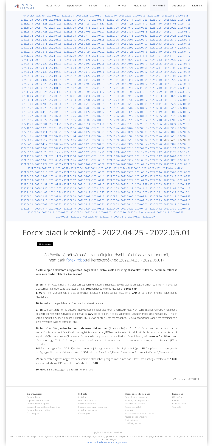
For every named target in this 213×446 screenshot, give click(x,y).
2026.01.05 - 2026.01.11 (120, 19)
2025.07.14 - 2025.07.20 (91, 35)
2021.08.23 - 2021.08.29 (177, 160)
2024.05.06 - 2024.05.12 (62, 76)
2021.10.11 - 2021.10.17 (148, 156)
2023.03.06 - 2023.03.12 (177, 112)
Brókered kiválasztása (135, 403)
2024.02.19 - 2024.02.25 (34, 84)
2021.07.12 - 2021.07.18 (177, 164)
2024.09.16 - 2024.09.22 (34, 63)
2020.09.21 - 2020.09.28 (34, 196)
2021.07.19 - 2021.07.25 (148, 164)
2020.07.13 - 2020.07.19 (148, 200)
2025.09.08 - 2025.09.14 (62, 31)
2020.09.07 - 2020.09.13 (91, 196)
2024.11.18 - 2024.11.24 (148, 55)
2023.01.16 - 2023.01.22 (34, 120)
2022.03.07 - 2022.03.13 (177, 144)
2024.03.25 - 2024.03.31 (62, 80)
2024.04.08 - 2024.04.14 (177, 76)
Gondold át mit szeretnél (136, 397)
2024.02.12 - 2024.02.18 (62, 84)
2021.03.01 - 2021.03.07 (62, 180)
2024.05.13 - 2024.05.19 (34, 76)
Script (108, 5)
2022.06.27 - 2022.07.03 (120, 136)
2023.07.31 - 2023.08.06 (91, 100)
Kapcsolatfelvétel (133, 406)
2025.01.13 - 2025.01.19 (148, 51)
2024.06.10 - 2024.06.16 (91, 71)
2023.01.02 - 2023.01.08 (91, 120)
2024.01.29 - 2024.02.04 (120, 84)
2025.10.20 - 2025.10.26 (62, 27)
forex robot (76, 260)
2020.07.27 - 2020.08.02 (91, 200)
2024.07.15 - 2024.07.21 (120, 68)
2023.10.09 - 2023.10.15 (34, 96)
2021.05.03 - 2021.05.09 (177, 172)
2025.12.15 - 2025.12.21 (34, 23)
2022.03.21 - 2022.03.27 (120, 144)
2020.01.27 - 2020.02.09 (141, 216)
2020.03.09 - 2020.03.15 (41, 212)
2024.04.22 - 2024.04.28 (120, 76)
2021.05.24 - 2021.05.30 (91, 172)
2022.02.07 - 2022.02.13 (120, 148)
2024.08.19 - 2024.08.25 (148, 63)
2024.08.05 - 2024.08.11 (34, 68)
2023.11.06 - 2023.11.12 (91, 92)
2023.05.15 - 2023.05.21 (62, 108)
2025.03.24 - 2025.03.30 (34, 47)
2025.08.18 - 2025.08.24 (148, 31)
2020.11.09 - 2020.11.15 (177, 188)
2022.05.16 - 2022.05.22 (91, 140)
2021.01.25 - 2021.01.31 (34, 184)
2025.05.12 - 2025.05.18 (177, 39)
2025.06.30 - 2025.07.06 (148, 35)
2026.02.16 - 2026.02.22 (117, 15)
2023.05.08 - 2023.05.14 (91, 108)
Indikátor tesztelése (87, 410)
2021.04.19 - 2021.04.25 (62, 176)
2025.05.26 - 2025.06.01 (120, 39)
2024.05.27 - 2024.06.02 (148, 71)
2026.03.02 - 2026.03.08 (60, 15)
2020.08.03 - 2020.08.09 (62, 200)
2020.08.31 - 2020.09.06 (120, 196)
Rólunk (175, 400)
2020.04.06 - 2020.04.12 (148, 208)
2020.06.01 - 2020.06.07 (148, 204)
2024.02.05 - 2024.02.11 (91, 84)
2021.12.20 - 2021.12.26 (91, 152)
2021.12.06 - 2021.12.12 (148, 152)
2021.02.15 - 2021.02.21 (120, 180)
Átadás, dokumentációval (136, 416)
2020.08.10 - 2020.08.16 (34, 200)
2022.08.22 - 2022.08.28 (91, 132)
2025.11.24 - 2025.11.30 (91, 23)
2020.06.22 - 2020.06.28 (62, 204)
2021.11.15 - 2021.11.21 (34, 156)
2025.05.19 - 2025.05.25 (148, 39)
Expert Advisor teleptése (38, 403)
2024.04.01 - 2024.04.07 (34, 80)
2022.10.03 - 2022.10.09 (91, 128)
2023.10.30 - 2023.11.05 (120, 92)
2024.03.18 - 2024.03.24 (91, 80)
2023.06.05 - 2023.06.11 (148, 104)
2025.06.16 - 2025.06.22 (34, 39)
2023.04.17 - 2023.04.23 (177, 108)
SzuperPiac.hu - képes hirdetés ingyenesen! (106, 442)
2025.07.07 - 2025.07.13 (120, 35)
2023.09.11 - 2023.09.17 (91, 96)
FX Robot (122, 5)
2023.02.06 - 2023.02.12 (120, 116)
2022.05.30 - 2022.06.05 (62, 140)
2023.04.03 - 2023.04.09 (62, 112)
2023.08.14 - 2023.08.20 (34, 100)
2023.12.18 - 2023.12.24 (91, 88)
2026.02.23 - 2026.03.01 (89, 15)
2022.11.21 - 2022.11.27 (62, 124)
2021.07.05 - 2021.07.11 (41, 168)
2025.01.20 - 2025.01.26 (120, 51)
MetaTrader (140, 5)
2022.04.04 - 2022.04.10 (62, 144)
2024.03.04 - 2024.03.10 (148, 80)
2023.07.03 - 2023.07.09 (34, 104)
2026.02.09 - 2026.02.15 (146, 15)
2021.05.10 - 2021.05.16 (148, 172)
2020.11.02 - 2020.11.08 (34, 192)
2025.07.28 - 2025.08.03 (62, 35)
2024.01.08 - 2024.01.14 (34, 88)
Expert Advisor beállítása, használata (43, 406)
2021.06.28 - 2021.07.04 (69, 168)
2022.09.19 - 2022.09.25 (148, 128)
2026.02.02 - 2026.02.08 (175, 15)
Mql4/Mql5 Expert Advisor (38, 400)
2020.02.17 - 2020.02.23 (170, 212)
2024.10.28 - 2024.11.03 (62, 60)
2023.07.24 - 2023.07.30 (120, 100)
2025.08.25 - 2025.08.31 (120, 31)
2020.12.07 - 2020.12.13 (62, 188)
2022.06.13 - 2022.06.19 (177, 136)
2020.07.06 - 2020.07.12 (177, 200)
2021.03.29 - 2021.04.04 (120, 176)
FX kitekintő (159, 5)
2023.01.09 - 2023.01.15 (62, 120)
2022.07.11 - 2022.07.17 (91, 136)
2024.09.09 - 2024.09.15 (62, 63)
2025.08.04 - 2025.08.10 (34, 35)
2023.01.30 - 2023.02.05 (148, 116)
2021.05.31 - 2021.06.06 (62, 172)
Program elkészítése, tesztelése (139, 413)
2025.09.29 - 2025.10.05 (148, 27)
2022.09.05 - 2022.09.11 (34, 132)
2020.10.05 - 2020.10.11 (148, 192)
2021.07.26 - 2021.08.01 (120, 164)
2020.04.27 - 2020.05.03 (91, 208)
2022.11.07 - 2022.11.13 (120, 124)
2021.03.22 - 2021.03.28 (148, 176)
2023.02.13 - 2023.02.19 (91, 116)
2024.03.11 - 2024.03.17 (120, 80)
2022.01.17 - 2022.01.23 (34, 152)
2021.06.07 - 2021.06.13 (34, 172)
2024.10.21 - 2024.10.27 (91, 60)
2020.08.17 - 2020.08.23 (177, 196)
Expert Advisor (75, 5)
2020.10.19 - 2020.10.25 (91, 192)
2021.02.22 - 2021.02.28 (91, 180)
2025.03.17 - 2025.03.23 (62, 47)
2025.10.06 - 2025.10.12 (120, 27)
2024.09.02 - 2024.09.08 (91, 63)
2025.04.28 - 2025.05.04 (62, 43)
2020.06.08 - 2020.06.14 (120, 204)
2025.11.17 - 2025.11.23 (120, 23)
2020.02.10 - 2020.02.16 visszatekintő (134, 212)
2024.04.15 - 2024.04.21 (148, 76)
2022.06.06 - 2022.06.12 (34, 140)
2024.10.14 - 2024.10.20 (120, 60)
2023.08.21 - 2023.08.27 (177, 96)
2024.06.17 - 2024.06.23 (62, 71)
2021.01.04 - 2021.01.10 (120, 184)
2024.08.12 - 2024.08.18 (177, 63)
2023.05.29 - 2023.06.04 (177, 104)
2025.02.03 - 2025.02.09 (62, 51)
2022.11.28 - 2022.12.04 (34, 124)
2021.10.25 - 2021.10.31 (91, 156)
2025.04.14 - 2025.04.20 (120, 43)
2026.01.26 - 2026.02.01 (34, 19)
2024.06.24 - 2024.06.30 (34, 71)
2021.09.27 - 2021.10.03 (34, 160)
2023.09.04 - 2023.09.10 (120, 96)
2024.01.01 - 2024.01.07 (62, 88)
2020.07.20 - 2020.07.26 (120, 200)
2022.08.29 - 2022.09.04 (62, 132)
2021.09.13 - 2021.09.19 (91, 160)
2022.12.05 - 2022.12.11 (177, 120)
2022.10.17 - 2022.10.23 (34, 128)
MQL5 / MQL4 (53, 5)
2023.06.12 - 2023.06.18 (120, 104)
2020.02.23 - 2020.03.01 (98, 212)
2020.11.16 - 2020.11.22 (148, 188)
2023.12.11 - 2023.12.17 (120, 88)
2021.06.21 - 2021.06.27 (98, 168)
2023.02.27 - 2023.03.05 (34, 116)
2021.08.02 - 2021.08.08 (91, 164)
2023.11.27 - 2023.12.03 (177, 88)
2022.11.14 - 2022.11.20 (91, 124)
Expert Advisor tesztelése (38, 410)
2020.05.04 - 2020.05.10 (62, 208)
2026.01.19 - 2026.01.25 (62, 19)
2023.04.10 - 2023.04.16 (34, 112)
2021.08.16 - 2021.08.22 (34, 164)
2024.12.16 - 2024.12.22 (91, 55)
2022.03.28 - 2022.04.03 (91, 144)
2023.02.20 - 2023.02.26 (62, 116)
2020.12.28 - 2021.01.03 (148, 184)
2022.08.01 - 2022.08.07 (177, 132)
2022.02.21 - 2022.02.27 (62, 148)
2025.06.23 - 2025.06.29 (177, 35)
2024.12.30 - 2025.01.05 (34, 55)
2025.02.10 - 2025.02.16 (34, 51)
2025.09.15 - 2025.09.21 (34, 31)
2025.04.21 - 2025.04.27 (91, 43)
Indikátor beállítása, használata (92, 406)
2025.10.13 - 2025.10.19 (91, 27)
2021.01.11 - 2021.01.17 (91, 184)
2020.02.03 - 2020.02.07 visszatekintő (77, 216)
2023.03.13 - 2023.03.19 (148, 112)
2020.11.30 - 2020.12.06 (91, 188)
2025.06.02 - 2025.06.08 (91, 39)
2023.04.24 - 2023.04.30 (148, 108)
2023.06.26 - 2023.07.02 (62, 104)
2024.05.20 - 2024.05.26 (177, 71)
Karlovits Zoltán (179, 403)
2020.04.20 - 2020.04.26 (120, 208)
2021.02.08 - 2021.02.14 (148, 180)
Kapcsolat (197, 5)
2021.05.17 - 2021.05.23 (120, 172)
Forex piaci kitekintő (34, 15)
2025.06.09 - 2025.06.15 (62, 39)
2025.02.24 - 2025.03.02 (148, 47)
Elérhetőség (177, 397)
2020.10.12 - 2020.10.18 (120, 192)
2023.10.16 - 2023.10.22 (177, 92)
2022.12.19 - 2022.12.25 (120, 120)
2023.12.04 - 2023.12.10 (148, 88)
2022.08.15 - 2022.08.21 (120, 132)
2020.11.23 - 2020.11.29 (120, 188)
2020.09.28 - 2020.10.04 (177, 192)
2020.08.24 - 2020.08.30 (148, 196)
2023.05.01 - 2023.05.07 (120, 108)
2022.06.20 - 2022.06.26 (148, 136)
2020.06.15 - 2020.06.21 (91, 204)
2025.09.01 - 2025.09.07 (91, 31)
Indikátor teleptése (87, 403)
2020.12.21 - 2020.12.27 (177, 184)
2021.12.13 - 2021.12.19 (120, 152)
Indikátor (93, 5)
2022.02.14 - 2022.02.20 (91, 148)
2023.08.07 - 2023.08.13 (62, 100)
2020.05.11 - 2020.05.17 (34, 208)
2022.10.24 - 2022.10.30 (177, 124)
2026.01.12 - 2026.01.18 (91, 19)
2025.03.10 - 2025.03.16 (91, 47)
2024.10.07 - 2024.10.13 (148, 60)
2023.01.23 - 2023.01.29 (177, 116)
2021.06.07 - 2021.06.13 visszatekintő (162, 168)
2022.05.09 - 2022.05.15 (120, 140)
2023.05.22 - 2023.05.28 (34, 108)
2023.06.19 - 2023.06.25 (91, 104)
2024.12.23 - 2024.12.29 (62, 55)
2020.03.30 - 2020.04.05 (177, 208)
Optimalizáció (131, 420)
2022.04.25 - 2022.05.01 (177, 140)
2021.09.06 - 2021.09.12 (120, 160)
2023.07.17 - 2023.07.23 (148, 100)
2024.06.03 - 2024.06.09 (120, 71)
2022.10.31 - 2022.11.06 (148, 124)
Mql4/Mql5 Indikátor (87, 400)
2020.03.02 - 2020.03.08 (69, 212)
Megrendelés (178, 5)
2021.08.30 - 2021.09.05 (148, 160)
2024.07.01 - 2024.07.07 (177, 68)
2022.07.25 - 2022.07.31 (34, 136)
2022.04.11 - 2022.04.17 (34, 144)
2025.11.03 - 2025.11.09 (177, 23)
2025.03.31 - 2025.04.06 (177, 43)
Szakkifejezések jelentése (137, 400)
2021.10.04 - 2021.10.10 (177, 156)
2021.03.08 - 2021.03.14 (34, 180)
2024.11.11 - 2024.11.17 (177, 55)
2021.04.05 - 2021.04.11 (91, 176)
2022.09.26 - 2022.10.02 (120, 128)
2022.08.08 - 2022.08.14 (148, 132)
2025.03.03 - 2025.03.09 (120, 47)
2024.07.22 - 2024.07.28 (91, 68)
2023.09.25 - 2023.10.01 (62, 96)
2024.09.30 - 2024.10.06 (177, 60)
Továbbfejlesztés (133, 423)
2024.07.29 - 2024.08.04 (62, 68)
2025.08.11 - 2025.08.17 (177, 31)
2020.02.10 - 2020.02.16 (113, 216)
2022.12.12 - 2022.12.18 (148, 120)
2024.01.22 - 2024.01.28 (148, 84)
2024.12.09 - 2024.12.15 (120, 55)
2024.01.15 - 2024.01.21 (177, 84)
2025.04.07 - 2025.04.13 (148, 43)
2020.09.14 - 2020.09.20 (62, 196)
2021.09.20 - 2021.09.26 (62, 160)
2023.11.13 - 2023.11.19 (62, 92)
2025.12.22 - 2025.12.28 (177, 19)
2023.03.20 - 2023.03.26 (120, 112)
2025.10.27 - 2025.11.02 (34, 27)
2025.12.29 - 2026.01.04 (148, 19)
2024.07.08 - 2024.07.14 (148, 68)
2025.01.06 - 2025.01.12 (177, 51)
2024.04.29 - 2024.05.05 (91, 76)
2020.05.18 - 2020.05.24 (177, 204)
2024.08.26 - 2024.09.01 (120, 63)
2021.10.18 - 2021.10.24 (120, 156)
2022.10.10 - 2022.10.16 (62, 128)
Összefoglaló (33, 413)
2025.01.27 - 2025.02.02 (91, 51)
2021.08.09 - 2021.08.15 (62, 164)
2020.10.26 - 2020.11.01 (62, 192)
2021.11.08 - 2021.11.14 (62, 156)
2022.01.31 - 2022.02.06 (148, 148)
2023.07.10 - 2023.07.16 (177, 100)
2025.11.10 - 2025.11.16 (148, 23)
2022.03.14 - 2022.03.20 (148, 144)
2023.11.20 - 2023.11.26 (34, 92)
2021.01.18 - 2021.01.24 (62, 184)
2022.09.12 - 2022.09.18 (177, 128)
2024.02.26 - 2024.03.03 (177, 80)
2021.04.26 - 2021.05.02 (34, 176)
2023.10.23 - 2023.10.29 (148, 92)
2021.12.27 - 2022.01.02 (62, 152)
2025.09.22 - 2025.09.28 (177, 27)
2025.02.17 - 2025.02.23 (177, 47)
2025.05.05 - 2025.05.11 (34, 43)
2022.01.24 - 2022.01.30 (177, 148)
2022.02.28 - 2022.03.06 (34, 148)
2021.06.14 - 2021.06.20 (126, 168)
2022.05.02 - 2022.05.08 (148, 140)
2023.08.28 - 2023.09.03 (148, 96)
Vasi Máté (176, 406)
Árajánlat (129, 410)
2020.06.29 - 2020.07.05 (34, 204)
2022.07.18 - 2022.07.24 (62, 136)
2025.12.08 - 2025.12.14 (62, 23)
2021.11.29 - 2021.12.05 (177, 152)
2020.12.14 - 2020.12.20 (34, 188)
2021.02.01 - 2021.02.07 (177, 180)
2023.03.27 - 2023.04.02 (91, 112)
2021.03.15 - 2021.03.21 (177, 176)
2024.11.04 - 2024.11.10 (34, 60)
